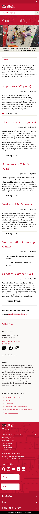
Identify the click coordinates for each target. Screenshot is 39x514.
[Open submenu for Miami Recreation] (37, 13)
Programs (33, 48)
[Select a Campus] (19, 434)
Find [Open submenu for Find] (4, 502)
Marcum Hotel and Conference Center (18, 410)
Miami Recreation (8, 13)
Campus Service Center (13, 397)
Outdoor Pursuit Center (11, 50)
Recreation (9, 403)
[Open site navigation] (35, 7)
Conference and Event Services (16, 406)
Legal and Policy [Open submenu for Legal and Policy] (11, 507)
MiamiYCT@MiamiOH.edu (17, 314)
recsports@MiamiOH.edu (11, 341)
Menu (6, 59)
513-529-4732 (6, 343)
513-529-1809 (16, 453)
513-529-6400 (15, 459)
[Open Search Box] (36, 2)
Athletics (12, 48)
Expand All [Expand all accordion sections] (22, 91)
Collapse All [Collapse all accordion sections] (32, 91)
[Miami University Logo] (8, 6)
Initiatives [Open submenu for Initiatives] (8, 496)
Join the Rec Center (8, 355)
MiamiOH (4, 48)
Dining (7, 400)
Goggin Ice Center (11, 413)
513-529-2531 (19, 456)
